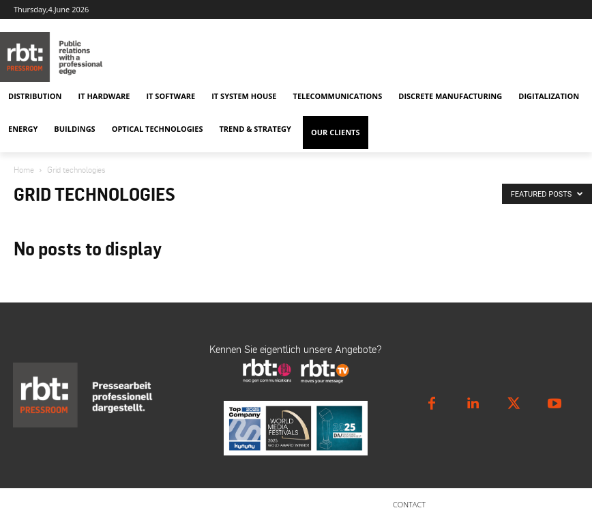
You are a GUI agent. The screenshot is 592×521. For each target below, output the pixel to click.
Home (24, 170)
